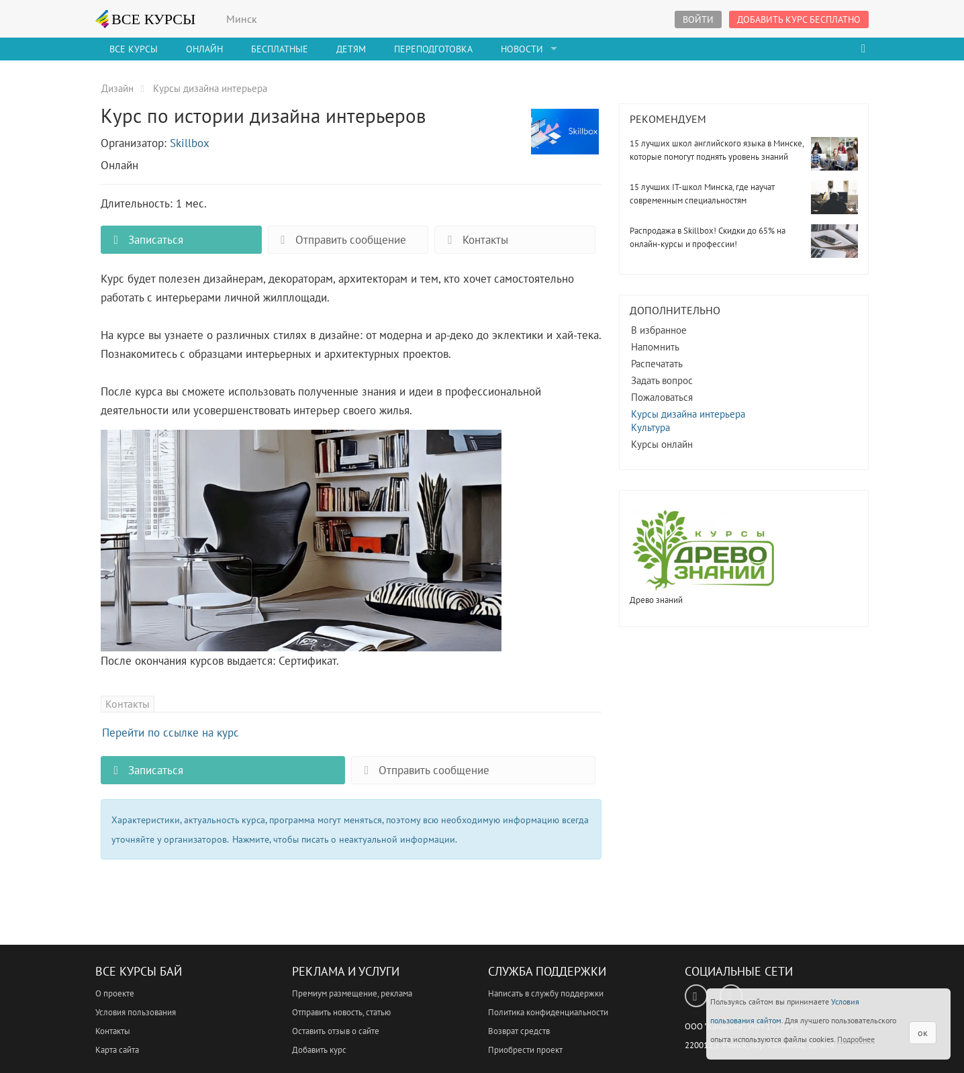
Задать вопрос (662, 380)
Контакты (475, 239)
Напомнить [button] (655, 346)
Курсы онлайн (662, 444)
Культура (650, 427)
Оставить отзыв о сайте (335, 1031)
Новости (522, 49)
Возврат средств (519, 1031)
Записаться (145, 239)
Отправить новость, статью (341, 1012)
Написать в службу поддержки (546, 993)
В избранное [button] (659, 330)
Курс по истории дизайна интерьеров (564, 139)
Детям (351, 49)
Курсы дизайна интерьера (688, 414)
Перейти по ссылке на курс (170, 732)
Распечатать (657, 363)
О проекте (114, 993)
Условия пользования (135, 1012)
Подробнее (856, 1039)
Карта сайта (117, 1050)
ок (923, 1033)
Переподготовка (433, 49)
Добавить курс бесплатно (799, 19)
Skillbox (189, 143)
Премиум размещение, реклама (352, 993)
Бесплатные (279, 49)
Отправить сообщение (340, 239)
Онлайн (204, 49)
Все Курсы (133, 49)
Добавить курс (319, 1050)
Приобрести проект (525, 1050)
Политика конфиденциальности (548, 1012)
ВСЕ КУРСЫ (145, 19)
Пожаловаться (662, 397)
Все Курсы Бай (138, 971)
